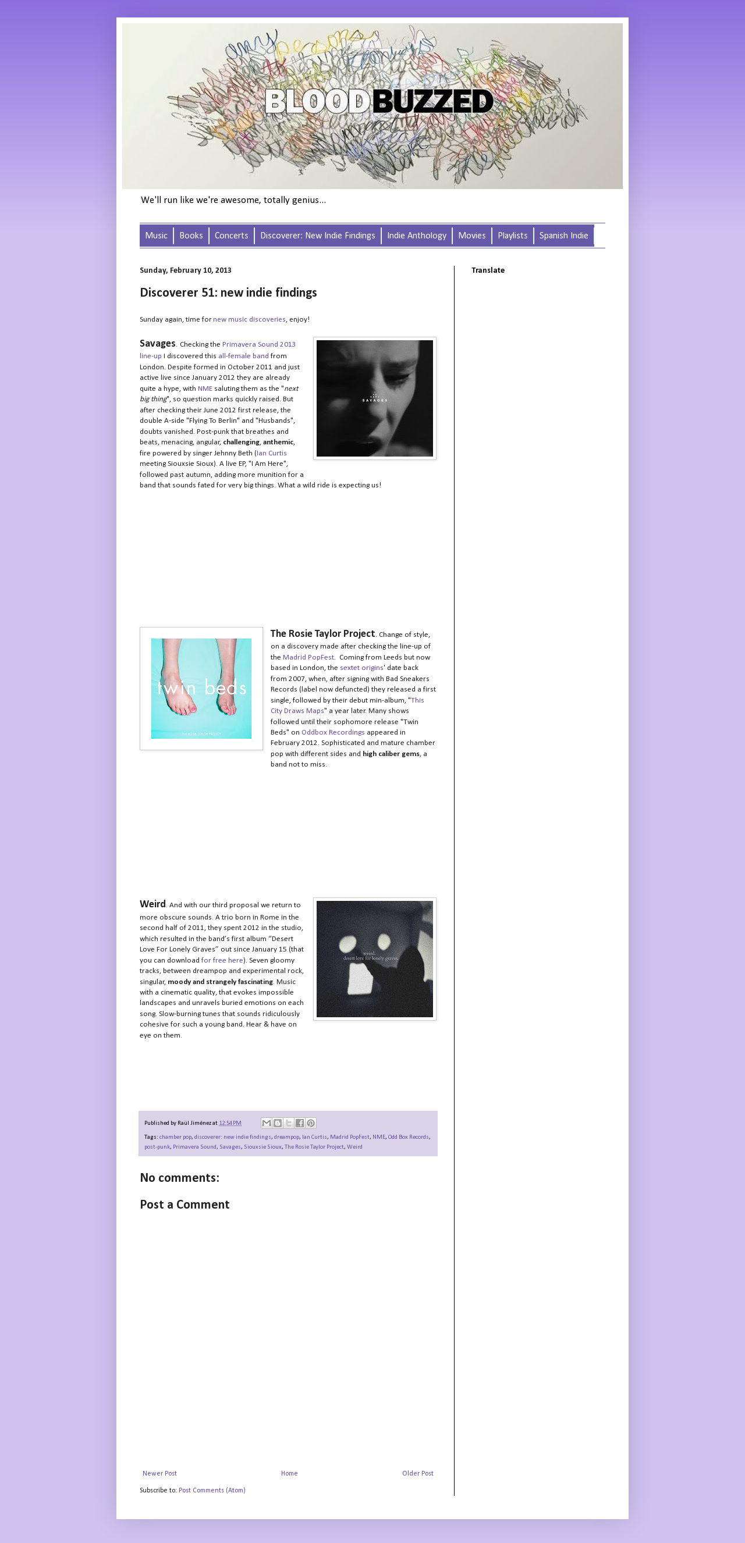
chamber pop (175, 1137)
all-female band (243, 356)
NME (205, 389)
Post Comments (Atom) (212, 1490)
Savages (230, 1147)
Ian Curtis (272, 453)
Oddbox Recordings (333, 732)
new (220, 319)
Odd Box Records (408, 1137)
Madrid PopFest (308, 657)
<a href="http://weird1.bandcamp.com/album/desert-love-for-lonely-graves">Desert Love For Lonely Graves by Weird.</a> (256, 1070)
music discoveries (257, 319)
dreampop (286, 1137)
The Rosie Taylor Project (314, 1147)
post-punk (157, 1147)
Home (289, 1473)
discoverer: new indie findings (232, 1137)
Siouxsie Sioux (263, 1147)
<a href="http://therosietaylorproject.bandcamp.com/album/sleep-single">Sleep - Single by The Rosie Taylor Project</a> (256, 858)
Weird (355, 1147)
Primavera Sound (195, 1147)
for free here (222, 960)
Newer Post (160, 1473)
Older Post (418, 1473)
